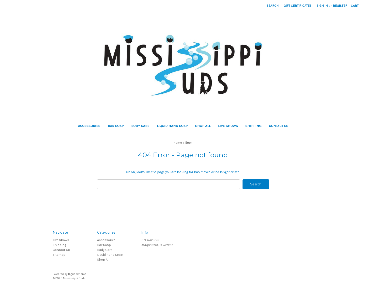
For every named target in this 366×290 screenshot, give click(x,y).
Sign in (322, 6)
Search (272, 6)
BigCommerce (77, 274)
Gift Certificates (297, 6)
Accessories (89, 126)
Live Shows (228, 126)
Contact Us (278, 126)
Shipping (253, 126)
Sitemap (59, 255)
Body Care (140, 126)
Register (340, 6)
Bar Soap (116, 126)
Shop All (203, 126)
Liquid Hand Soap (172, 126)
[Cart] (354, 5)
